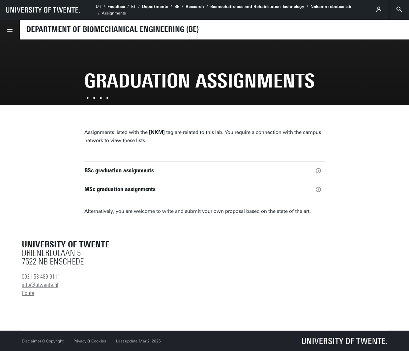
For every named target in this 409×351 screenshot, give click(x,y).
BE (176, 6)
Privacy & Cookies (89, 341)
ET (133, 6)
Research (195, 6)
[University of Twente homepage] (43, 10)
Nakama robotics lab (330, 6)
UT (98, 6)
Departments (155, 6)
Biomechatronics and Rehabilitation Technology (257, 6)
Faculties (116, 6)
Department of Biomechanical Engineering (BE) (112, 29)
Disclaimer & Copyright (43, 341)
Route (28, 293)
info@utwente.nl (40, 284)
